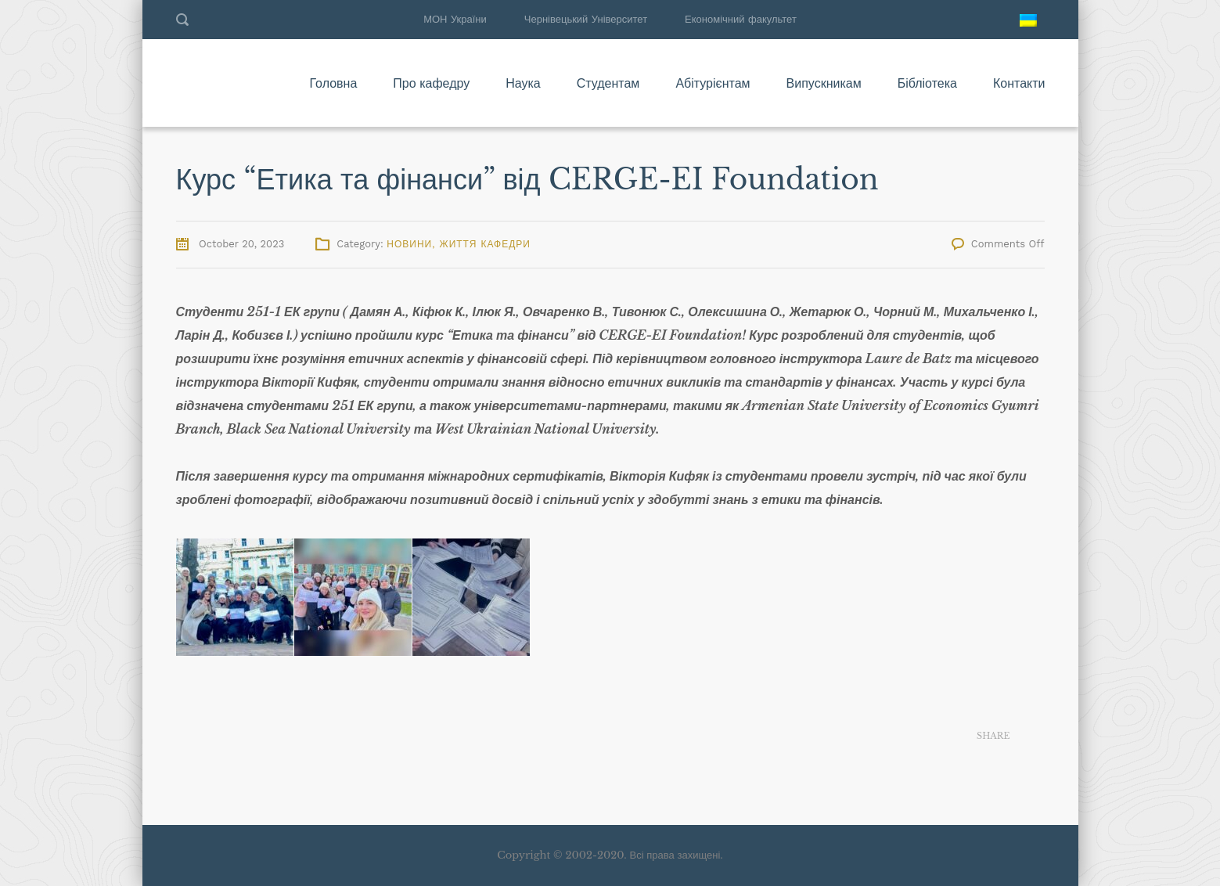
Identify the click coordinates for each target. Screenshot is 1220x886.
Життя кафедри (485, 244)
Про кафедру (431, 83)
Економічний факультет (741, 19)
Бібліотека (927, 83)
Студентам (608, 83)
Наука (523, 83)
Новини (409, 244)
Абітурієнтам (712, 83)
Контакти (1019, 83)
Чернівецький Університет (585, 19)
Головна (333, 83)
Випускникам (824, 83)
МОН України (455, 19)
